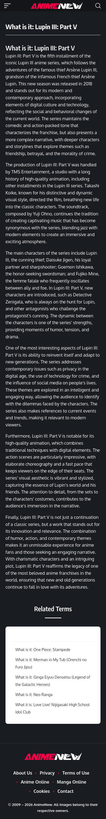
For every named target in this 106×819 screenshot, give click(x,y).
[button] (8, 6)
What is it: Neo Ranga (34, 694)
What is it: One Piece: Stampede (42, 649)
